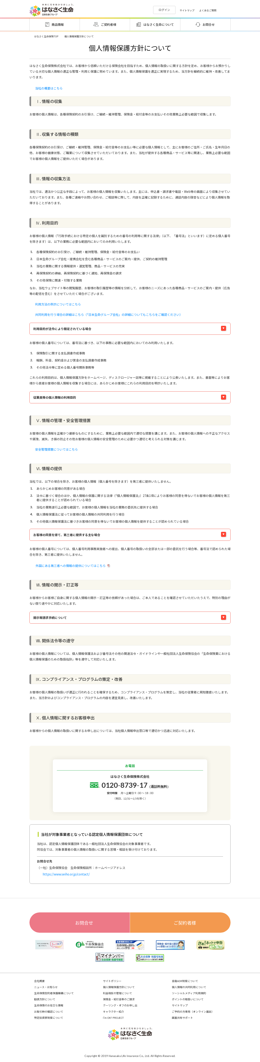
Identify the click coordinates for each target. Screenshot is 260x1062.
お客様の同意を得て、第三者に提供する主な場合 (66, 535)
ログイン (164, 10)
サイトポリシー (112, 981)
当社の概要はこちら (49, 88)
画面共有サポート (182, 1018)
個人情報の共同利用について (189, 987)
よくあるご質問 (207, 10)
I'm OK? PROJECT (113, 1018)
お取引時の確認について (48, 1011)
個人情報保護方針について (119, 987)
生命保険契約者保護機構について (54, 993)
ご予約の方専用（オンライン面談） (193, 1011)
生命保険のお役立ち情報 (48, 1005)
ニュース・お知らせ (46, 987)
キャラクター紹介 (113, 1011)
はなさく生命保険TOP (46, 36)
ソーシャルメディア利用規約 (189, 993)
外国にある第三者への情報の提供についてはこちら (73, 565)
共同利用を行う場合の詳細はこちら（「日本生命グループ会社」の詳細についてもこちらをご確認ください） (108, 314)
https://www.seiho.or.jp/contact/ (66, 874)
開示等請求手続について (50, 617)
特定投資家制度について (48, 1018)
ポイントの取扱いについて (188, 999)
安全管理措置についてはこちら (56, 449)
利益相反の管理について (117, 993)
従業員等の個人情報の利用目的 (54, 397)
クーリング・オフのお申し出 (120, 1005)
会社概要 (39, 981)
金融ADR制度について (185, 981)
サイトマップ (187, 10)
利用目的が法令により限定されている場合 (62, 329)
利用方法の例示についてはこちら (58, 304)
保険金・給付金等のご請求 (119, 999)
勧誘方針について (44, 999)
